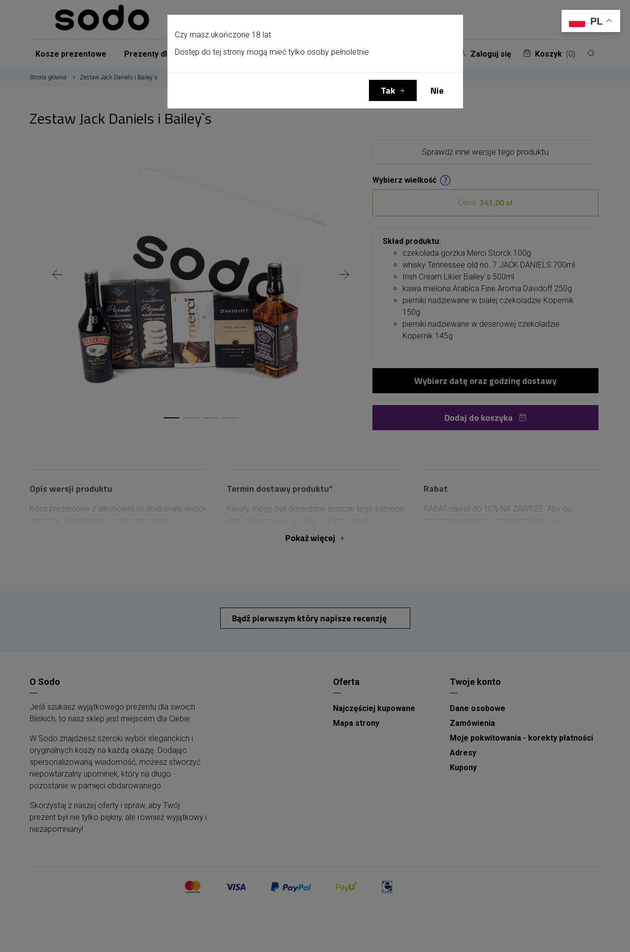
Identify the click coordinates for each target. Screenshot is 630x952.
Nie (437, 90)
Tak (388, 90)
